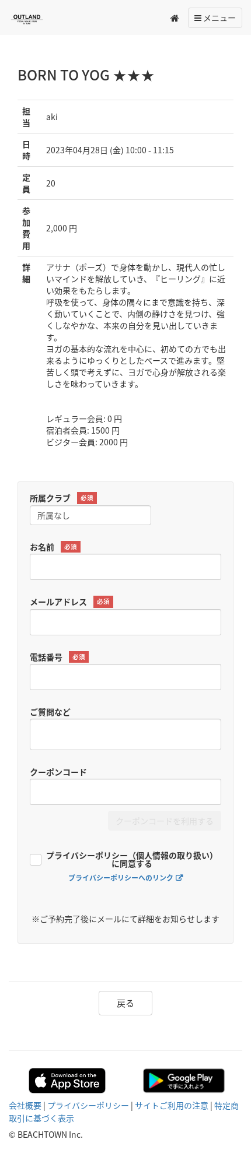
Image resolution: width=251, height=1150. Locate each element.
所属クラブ (63, 498)
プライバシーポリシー (88, 1105)
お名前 (55, 547)
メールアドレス (71, 601)
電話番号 (59, 657)
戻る (125, 1003)
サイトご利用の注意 (171, 1105)
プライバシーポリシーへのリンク (120, 878)
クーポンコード (58, 772)
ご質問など (50, 712)
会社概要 (25, 1105)
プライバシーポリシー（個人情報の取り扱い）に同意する (132, 860)
